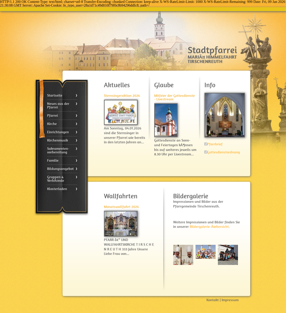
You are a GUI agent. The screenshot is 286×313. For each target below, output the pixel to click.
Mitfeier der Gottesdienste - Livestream (174, 97)
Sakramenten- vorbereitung (58, 150)
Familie (53, 160)
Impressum (230, 300)
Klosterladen (57, 189)
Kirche (52, 124)
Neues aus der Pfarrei (58, 105)
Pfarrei (52, 115)
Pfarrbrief (213, 144)
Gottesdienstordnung (222, 152)
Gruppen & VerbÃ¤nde (55, 178)
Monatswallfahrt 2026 (121, 207)
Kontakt (212, 300)
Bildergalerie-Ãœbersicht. (210, 226)
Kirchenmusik (57, 140)
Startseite (54, 95)
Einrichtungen (58, 132)
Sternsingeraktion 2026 (122, 95)
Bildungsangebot (60, 169)
